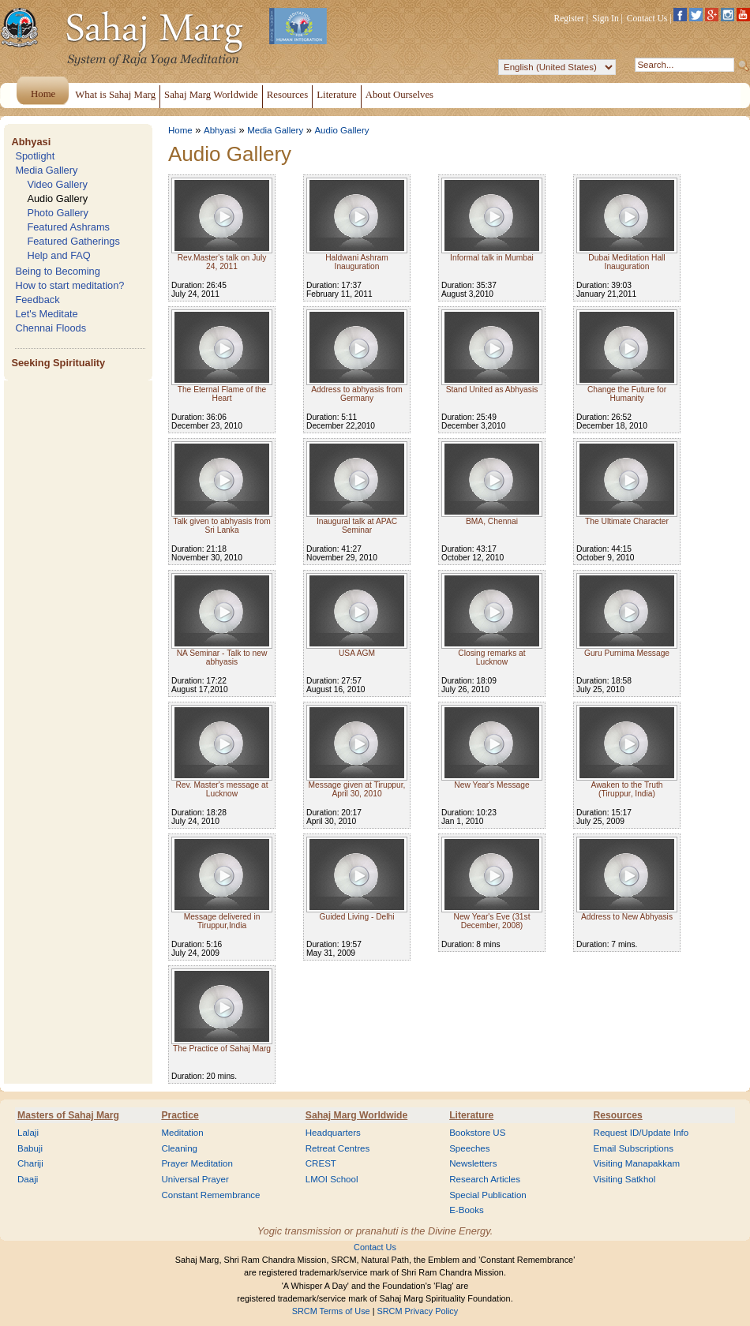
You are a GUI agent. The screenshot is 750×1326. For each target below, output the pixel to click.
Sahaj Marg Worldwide (356, 1115)
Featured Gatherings (73, 241)
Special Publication (488, 1195)
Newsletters (473, 1163)
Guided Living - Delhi (356, 916)
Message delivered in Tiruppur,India (222, 921)
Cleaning (179, 1148)
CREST (321, 1163)
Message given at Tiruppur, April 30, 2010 (357, 789)
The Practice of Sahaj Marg (222, 1048)
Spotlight (34, 156)
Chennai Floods (50, 328)
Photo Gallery (57, 213)
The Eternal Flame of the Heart (222, 394)
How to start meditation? (69, 285)
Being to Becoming (57, 271)
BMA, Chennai (492, 521)
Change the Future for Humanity (626, 394)
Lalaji (28, 1132)
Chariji (30, 1163)
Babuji (30, 1148)
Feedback (37, 299)
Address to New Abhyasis (627, 916)
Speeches (469, 1148)
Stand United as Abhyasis (492, 389)
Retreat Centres (338, 1148)
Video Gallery (57, 184)
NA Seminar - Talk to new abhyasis (222, 657)
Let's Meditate (46, 314)
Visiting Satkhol (625, 1179)
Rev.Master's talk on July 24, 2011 (222, 262)
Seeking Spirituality (58, 363)
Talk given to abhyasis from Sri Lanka (221, 525)
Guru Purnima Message (626, 653)
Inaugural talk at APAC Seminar (357, 525)
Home (180, 130)
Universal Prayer (194, 1179)
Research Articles (484, 1179)
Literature (471, 1115)
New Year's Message (491, 785)
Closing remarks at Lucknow (491, 657)
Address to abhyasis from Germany (356, 394)
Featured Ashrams (68, 227)
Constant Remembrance (210, 1195)
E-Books (466, 1210)
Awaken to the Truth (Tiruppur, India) (627, 789)
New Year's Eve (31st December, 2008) (492, 921)
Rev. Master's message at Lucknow (221, 789)
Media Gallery (46, 170)
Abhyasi (31, 142)
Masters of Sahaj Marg (68, 1115)
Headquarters (333, 1132)
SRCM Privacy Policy (418, 1311)
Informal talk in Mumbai (492, 257)
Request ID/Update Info (641, 1132)
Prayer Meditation (197, 1163)
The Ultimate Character (627, 521)
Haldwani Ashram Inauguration (356, 262)
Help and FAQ (58, 255)
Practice (179, 1115)
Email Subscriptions (633, 1148)
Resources (618, 1115)
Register (569, 18)
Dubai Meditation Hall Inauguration (626, 262)
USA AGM (357, 653)
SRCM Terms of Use (331, 1311)
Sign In (605, 18)
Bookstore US (477, 1132)
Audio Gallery (57, 198)
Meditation (182, 1132)
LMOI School (332, 1179)
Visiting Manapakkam (637, 1163)
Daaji (27, 1179)
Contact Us (647, 18)
